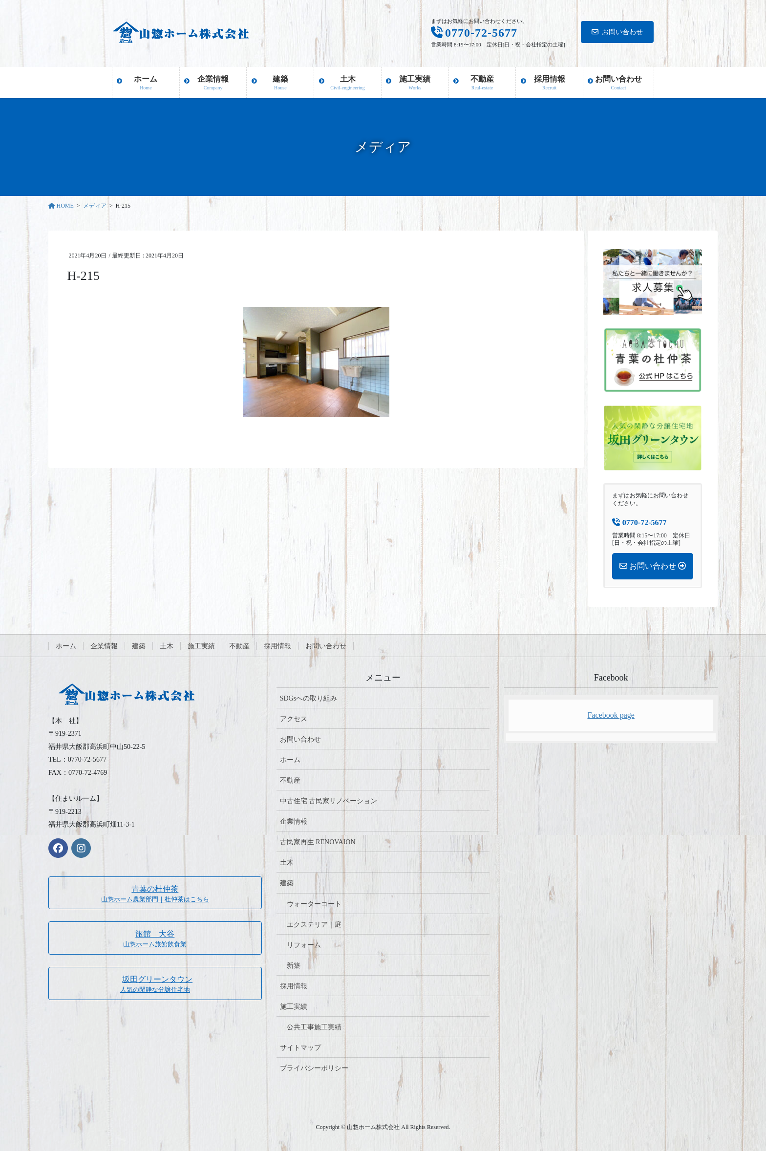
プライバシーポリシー (314, 1068)
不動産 (239, 646)
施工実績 (201, 646)
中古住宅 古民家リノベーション (329, 801)
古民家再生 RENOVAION (318, 842)
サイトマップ (300, 1047)
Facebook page (610, 715)
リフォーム (304, 945)
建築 (139, 646)
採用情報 (277, 646)
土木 (166, 646)
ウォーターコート (314, 904)
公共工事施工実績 (314, 1027)
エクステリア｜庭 (314, 924)
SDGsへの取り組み (308, 698)
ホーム (66, 646)
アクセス (293, 719)
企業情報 (104, 646)
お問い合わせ (617, 32)
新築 (293, 965)
